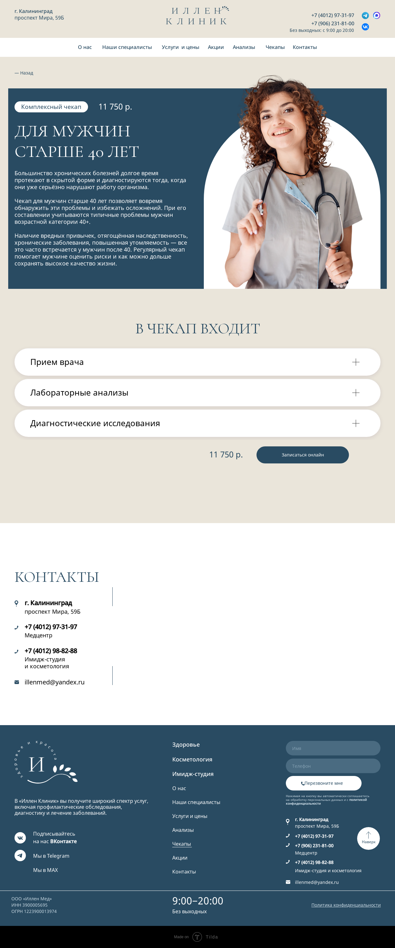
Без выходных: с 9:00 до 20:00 (322, 30)
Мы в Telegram (51, 855)
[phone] (333, 766)
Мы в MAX (45, 870)
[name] (333, 748)
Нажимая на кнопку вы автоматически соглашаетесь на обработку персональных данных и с (327, 800)
